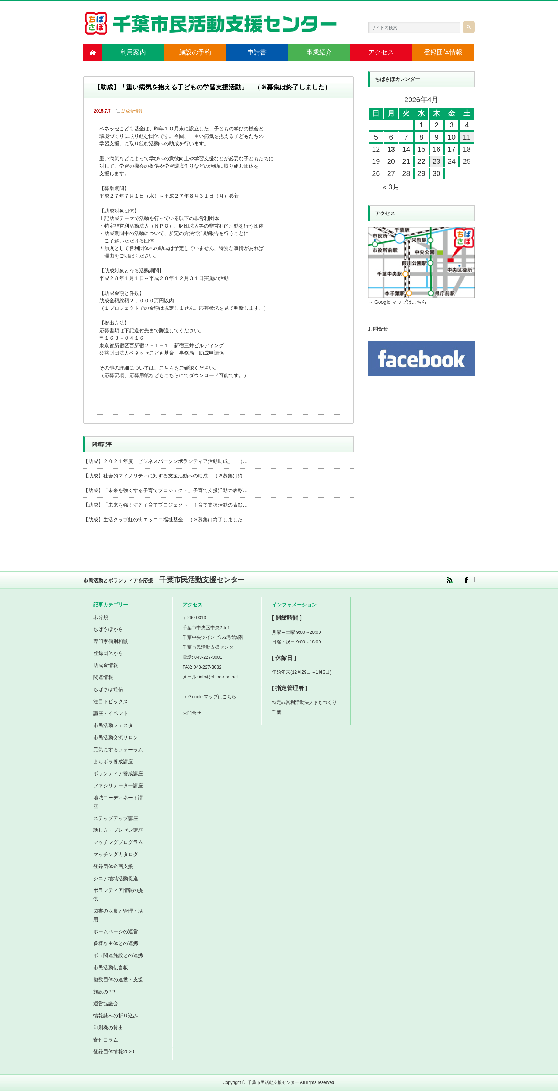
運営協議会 (105, 1003)
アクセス (381, 52)
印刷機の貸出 (108, 1027)
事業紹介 (319, 52)
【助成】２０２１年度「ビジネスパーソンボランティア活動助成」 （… (165, 461)
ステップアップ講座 (115, 818)
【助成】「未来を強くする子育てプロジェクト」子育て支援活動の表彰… (165, 490)
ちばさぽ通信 (108, 689)
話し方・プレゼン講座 (118, 830)
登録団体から (108, 653)
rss (449, 580)
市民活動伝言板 (110, 967)
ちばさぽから (108, 629)
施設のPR (104, 992)
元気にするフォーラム (118, 749)
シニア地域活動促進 (115, 878)
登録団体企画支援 (113, 866)
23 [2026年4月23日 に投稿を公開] (436, 161)
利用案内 (133, 52)
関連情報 (103, 677)
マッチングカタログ (115, 854)
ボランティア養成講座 (118, 773)
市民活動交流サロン (115, 737)
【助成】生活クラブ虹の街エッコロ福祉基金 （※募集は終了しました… (165, 519)
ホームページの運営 (115, 931)
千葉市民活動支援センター (273, 1082)
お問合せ (378, 329)
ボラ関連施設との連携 (118, 955)
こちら (166, 368)
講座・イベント (110, 713)
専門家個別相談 (110, 641)
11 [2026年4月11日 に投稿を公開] (467, 137)
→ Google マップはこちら (397, 302)
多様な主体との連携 (115, 943)
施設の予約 (195, 52)
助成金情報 (132, 111)
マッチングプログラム (118, 842)
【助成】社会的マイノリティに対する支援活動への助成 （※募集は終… (165, 476)
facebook (466, 580)
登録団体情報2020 (113, 1051)
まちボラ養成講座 (113, 761)
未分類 (100, 617)
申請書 (257, 52)
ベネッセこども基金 (121, 129)
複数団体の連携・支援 (118, 979)
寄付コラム (105, 1040)
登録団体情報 (443, 52)
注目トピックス (110, 701)
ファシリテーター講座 (118, 785)
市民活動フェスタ (113, 725)
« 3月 (391, 187)
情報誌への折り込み (115, 1015)
